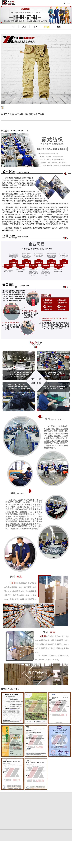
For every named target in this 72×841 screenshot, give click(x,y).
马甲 (35, 27)
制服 (59, 27)
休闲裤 (47, 27)
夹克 (24, 27)
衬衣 (13, 27)
